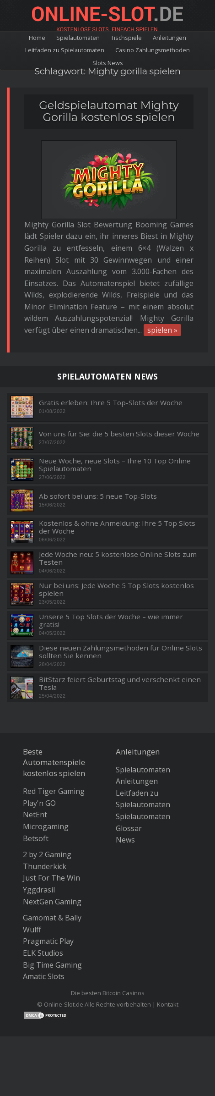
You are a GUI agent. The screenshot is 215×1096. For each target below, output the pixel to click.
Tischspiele (126, 37)
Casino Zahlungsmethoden (152, 50)
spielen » (162, 330)
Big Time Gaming (52, 965)
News (125, 840)
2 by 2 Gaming (47, 854)
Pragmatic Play (48, 941)
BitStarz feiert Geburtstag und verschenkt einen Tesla (120, 683)
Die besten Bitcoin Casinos (108, 993)
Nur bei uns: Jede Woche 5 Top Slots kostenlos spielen (116, 589)
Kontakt (167, 1004)
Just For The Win (51, 878)
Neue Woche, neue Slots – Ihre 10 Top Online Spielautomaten (115, 464)
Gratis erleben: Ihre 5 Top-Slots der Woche (111, 403)
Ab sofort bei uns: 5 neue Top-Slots (98, 496)
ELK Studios (43, 953)
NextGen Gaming (52, 902)
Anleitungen (169, 37)
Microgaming (46, 826)
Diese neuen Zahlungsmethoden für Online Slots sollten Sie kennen (120, 651)
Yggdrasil (39, 890)
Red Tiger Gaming (54, 791)
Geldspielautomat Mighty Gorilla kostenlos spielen (108, 111)
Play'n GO (39, 803)
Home (37, 37)
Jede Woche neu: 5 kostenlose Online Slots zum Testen (118, 558)
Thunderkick (44, 866)
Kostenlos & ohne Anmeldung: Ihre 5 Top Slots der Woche (117, 526)
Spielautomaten (78, 37)
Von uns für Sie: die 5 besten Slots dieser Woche (119, 434)
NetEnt (35, 815)
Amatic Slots (43, 976)
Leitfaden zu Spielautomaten (64, 50)
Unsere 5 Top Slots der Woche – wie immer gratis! (111, 620)
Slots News (107, 63)
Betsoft (35, 838)
